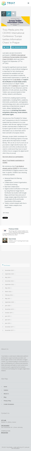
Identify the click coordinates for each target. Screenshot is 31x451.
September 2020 (9, 302)
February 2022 (9, 295)
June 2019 (7, 316)
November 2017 (9, 330)
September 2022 (9, 284)
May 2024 (7, 277)
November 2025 (9, 270)
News (7, 47)
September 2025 (9, 274)
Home (5, 386)
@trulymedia (4, 432)
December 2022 (9, 281)
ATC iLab (3, 420)
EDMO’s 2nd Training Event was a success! (15, 240)
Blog (5, 397)
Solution (6, 390)
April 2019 (7, 319)
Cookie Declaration (9, 404)
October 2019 (8, 312)
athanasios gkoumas (20, 47)
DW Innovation (5, 425)
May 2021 (7, 298)
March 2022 (8, 291)
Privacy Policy (7, 400)
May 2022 (7, 288)
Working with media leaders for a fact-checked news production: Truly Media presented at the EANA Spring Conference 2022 (15, 232)
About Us (6, 393)
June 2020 (7, 305)
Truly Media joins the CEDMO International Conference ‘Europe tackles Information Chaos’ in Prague (13, 36)
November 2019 (9, 309)
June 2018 (7, 323)
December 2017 (9, 327)
